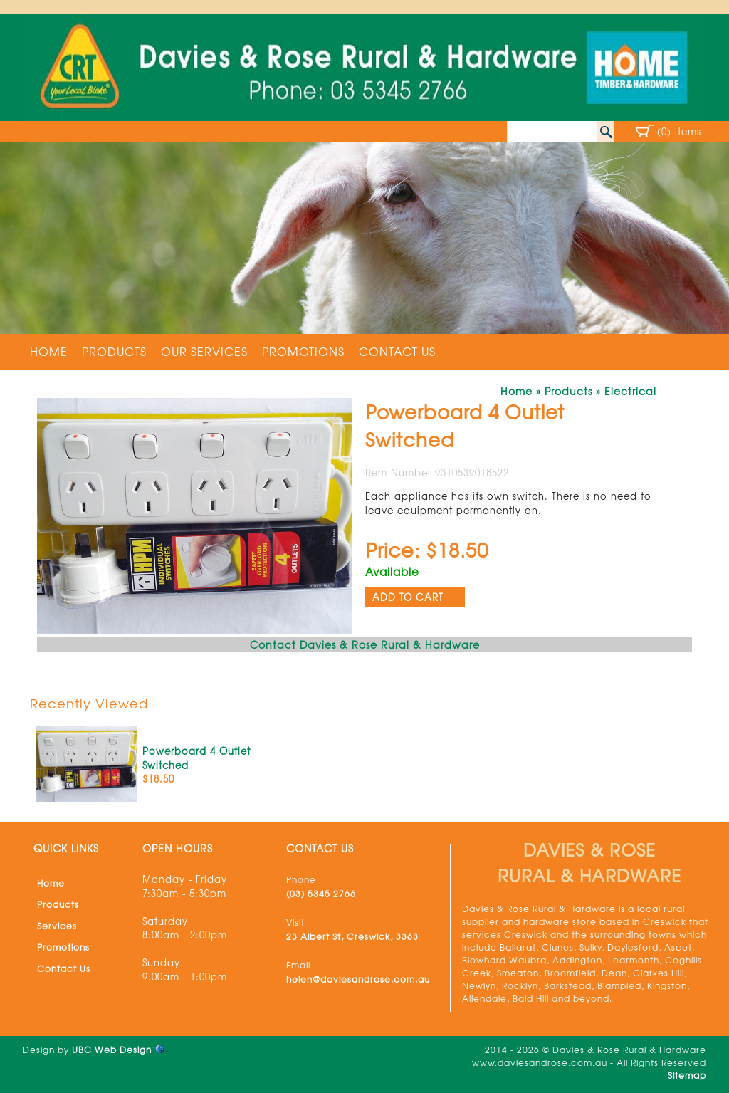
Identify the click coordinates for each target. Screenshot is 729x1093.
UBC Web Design (112, 1049)
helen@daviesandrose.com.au (358, 979)
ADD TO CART (408, 597)
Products (114, 351)
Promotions (303, 351)
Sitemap (687, 1075)
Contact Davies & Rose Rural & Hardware (365, 644)
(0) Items (679, 131)
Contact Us (397, 351)
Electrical (630, 391)
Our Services (204, 351)
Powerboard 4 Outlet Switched (196, 758)
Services (57, 925)
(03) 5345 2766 (321, 893)
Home (49, 351)
